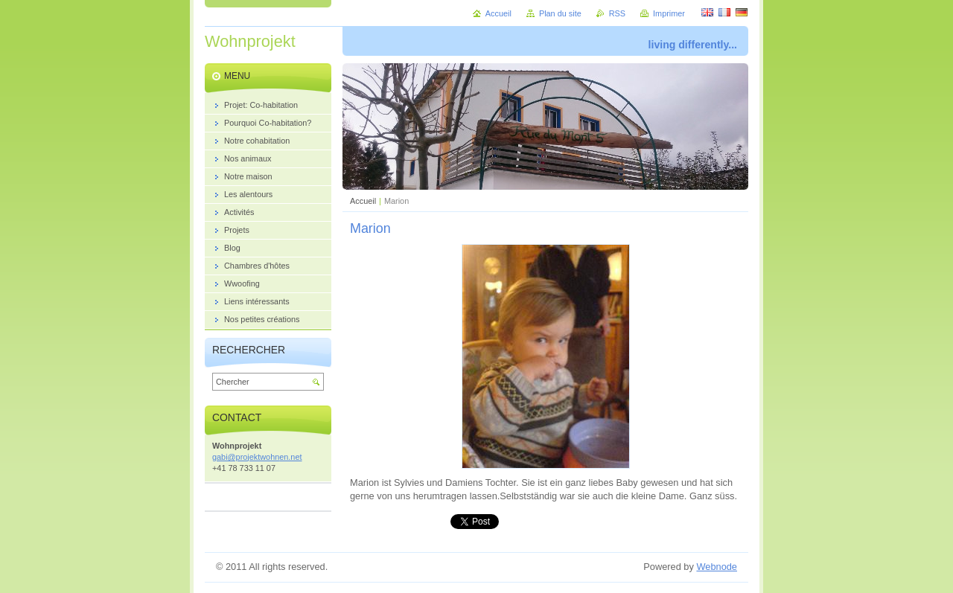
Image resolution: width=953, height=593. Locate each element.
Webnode (716, 566)
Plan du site (560, 13)
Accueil (363, 200)
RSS (617, 13)
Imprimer (669, 13)
